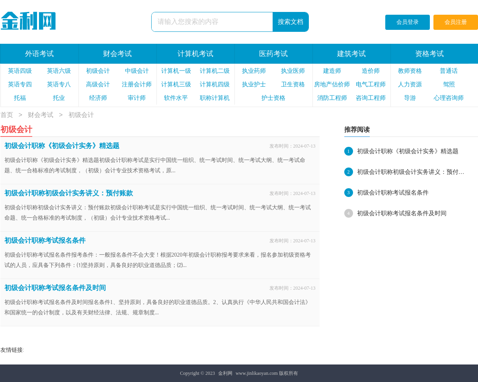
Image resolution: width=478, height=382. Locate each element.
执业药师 (254, 71)
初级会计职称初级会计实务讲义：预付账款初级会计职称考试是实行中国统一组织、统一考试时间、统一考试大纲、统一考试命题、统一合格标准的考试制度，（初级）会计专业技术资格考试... (157, 213)
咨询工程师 (371, 98)
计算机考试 (195, 54)
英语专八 (59, 84)
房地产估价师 (332, 84)
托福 (20, 98)
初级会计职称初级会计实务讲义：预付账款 (68, 193)
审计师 (137, 98)
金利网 (225, 373)
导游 (410, 98)
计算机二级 (215, 71)
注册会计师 (137, 84)
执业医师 (293, 71)
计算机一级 (176, 71)
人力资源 (410, 84)
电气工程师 (371, 84)
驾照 (449, 84)
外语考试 (39, 54)
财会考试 (117, 54)
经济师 (98, 98)
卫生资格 (293, 84)
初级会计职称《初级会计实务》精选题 (61, 146)
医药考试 (273, 54)
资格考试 (429, 54)
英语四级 (20, 71)
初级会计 (98, 71)
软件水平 (176, 98)
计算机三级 (176, 84)
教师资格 (410, 71)
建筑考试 (351, 54)
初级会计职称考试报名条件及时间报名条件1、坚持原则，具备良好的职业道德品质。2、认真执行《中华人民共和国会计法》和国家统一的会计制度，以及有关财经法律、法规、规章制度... (157, 307)
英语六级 (59, 71)
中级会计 (137, 71)
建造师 (332, 71)
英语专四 (20, 84)
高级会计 (98, 84)
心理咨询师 (449, 98)
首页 (6, 115)
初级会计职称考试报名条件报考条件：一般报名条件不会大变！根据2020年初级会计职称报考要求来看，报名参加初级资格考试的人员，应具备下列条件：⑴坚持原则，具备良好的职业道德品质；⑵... (157, 260)
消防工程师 (332, 98)
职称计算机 (215, 98)
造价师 (371, 71)
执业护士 (254, 84)
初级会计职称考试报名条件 (45, 240)
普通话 (449, 71)
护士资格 (273, 98)
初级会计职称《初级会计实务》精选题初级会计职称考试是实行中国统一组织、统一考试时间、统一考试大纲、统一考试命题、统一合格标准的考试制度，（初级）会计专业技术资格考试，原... (154, 165)
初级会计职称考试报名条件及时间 (55, 288)
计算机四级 (215, 84)
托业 (59, 98)
